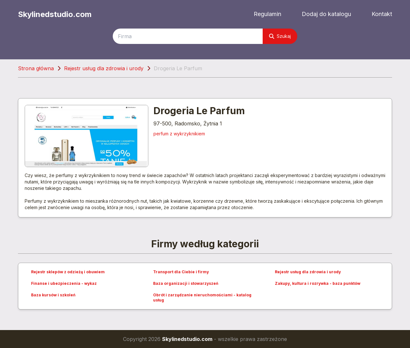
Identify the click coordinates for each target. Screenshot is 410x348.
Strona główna (36, 68)
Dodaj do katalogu (326, 14)
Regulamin (267, 14)
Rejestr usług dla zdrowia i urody (104, 68)
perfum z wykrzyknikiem (179, 133)
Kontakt (382, 14)
